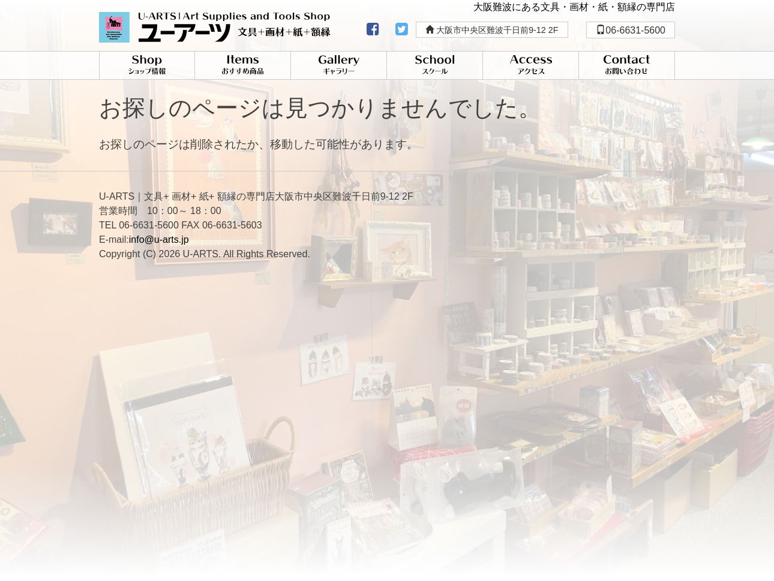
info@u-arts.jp (159, 239)
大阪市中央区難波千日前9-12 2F (492, 30)
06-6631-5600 (630, 30)
